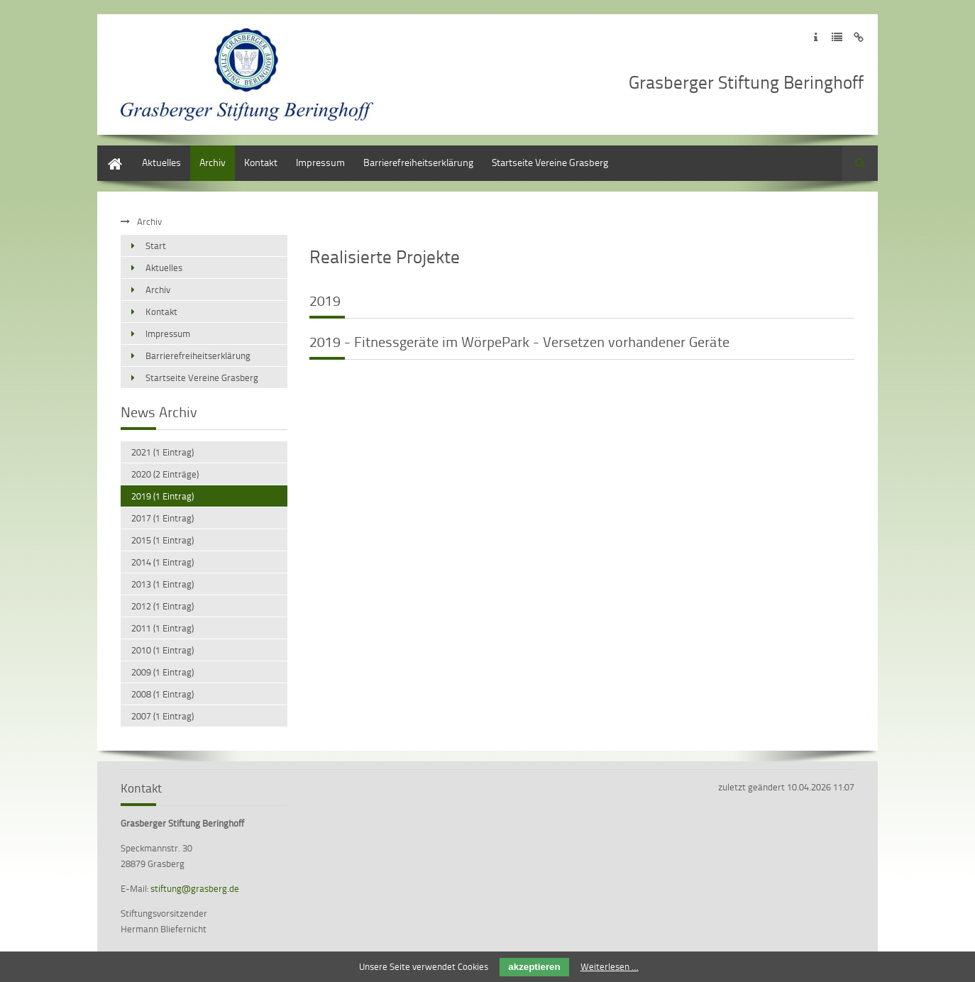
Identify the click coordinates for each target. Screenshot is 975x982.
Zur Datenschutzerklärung (837, 37)
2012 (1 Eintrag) (162, 606)
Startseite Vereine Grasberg (550, 162)
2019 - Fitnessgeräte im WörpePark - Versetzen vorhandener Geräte (519, 341)
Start (107, 152)
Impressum (320, 162)
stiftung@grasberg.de (194, 888)
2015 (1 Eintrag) (162, 540)
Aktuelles (161, 162)
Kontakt (260, 162)
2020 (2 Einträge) (165, 474)
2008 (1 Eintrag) (162, 694)
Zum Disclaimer (858, 37)
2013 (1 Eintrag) (162, 584)
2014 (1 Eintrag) (162, 562)
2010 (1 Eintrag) (162, 650)
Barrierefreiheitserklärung (418, 162)
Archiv (212, 162)
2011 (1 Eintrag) (162, 628)
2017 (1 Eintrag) (162, 518)
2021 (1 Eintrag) (162, 452)
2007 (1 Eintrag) (162, 716)
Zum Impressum (816, 37)
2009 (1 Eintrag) (162, 672)
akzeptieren (534, 966)
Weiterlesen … (609, 966)
